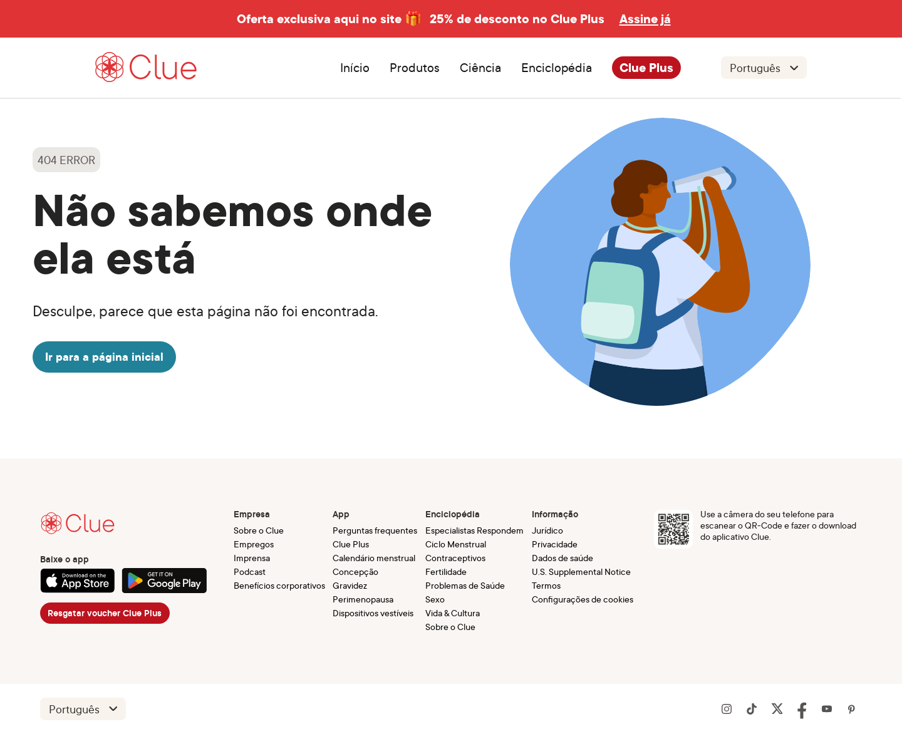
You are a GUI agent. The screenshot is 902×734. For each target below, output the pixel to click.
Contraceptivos (455, 558)
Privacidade (555, 544)
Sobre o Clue (259, 530)
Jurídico (547, 530)
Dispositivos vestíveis (373, 613)
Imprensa (252, 558)
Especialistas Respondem (474, 530)
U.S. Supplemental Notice (581, 571)
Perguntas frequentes (375, 530)
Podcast (250, 571)
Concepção (355, 571)
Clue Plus (646, 67)
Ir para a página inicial (104, 356)
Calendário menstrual (374, 558)
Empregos (254, 544)
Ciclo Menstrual (455, 544)
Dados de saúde (562, 558)
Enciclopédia (556, 67)
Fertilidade (446, 571)
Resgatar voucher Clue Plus (105, 613)
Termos (546, 585)
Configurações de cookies (582, 599)
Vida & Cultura (452, 613)
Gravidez (350, 585)
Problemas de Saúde (465, 585)
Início (355, 67)
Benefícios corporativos (279, 585)
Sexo (435, 599)
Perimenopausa (363, 599)
